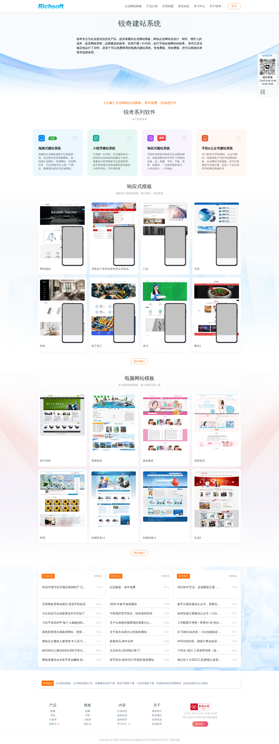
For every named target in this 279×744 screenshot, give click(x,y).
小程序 (53, 717)
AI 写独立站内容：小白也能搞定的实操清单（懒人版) (199, 630)
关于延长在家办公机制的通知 (128, 630)
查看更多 (98, 574)
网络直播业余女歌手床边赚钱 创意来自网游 (64, 657)
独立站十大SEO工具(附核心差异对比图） (199, 657)
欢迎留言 (157, 722)
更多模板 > (140, 360)
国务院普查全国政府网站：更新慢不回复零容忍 (64, 630)
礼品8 (197, 536)
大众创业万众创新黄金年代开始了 (63, 611)
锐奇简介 (157, 709)
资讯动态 (183, 6)
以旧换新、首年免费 (122, 585)
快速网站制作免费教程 (168, 681)
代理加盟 (167, 6)
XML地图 (175, 738)
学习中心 (199, 6)
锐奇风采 (157, 717)
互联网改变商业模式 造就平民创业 (64, 602)
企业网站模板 (133, 6)
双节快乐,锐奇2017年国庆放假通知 (132, 657)
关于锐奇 (216, 6)
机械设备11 (149, 536)
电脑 (52, 709)
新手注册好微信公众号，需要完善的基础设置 (199, 602)
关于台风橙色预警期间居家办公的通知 (132, 620)
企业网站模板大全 (83, 681)
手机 (52, 713)
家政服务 (148, 459)
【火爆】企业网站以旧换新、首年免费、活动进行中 (139, 103)
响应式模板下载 (126, 681)
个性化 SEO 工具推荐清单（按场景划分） (199, 648)
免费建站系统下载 (105, 681)
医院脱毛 (199, 459)
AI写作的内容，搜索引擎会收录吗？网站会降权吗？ (199, 639)
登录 (234, 6)
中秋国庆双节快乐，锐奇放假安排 (131, 611)
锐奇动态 (122, 713)
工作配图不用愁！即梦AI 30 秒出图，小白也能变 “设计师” (199, 620)
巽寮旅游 (96, 459)
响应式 (53, 722)
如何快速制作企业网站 (195, 681)
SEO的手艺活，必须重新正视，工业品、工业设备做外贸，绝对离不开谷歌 (199, 585)
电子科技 (45, 459)
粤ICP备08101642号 (157, 738)
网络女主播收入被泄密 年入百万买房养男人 (64, 639)
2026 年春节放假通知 (123, 602)
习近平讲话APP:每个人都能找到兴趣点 (64, 620)
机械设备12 (98, 536)
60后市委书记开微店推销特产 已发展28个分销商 (64, 585)
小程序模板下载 (145, 681)
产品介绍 (152, 6)
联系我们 (157, 713)
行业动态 (122, 709)
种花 (42, 536)
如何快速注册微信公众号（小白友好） (199, 611)
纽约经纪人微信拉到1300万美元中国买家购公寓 (64, 648)
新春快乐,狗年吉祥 (121, 639)
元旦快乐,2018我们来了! (125, 648)
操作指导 (122, 717)
